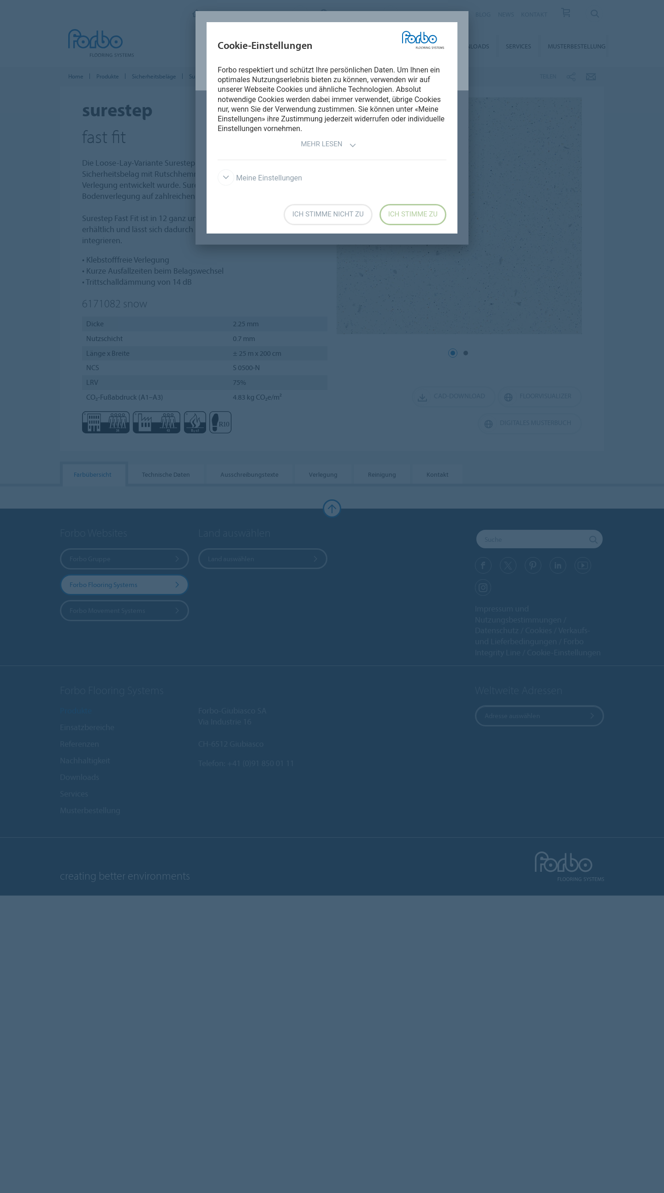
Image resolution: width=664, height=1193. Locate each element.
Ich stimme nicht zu (328, 214)
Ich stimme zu (413, 214)
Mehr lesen (328, 145)
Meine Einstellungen (260, 178)
